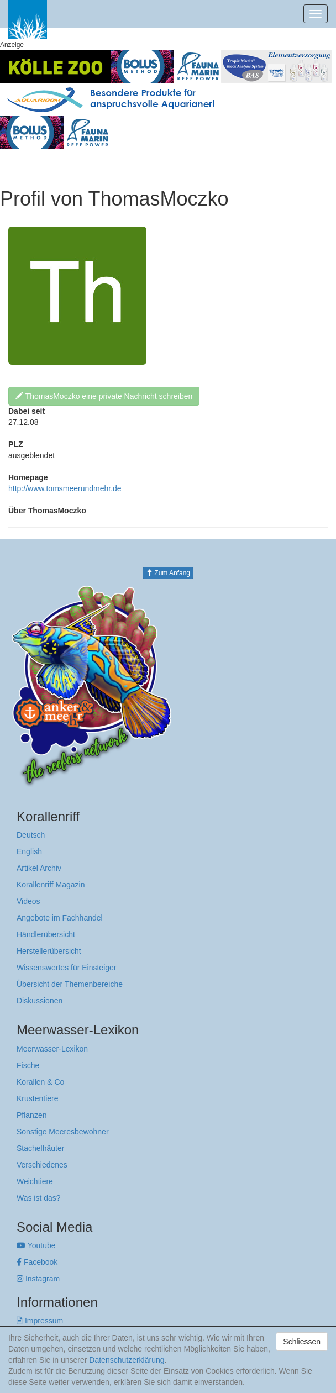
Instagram (38, 1278)
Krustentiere (37, 1098)
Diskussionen (39, 1000)
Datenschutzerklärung (126, 1359)
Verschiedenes (42, 1164)
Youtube (36, 1245)
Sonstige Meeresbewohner (63, 1131)
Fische (28, 1065)
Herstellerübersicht (49, 951)
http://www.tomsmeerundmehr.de (65, 488)
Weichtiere (35, 1181)
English (29, 851)
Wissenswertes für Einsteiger (67, 967)
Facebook (37, 1262)
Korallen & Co (40, 1081)
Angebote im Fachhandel (60, 917)
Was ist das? (39, 1198)
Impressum (40, 1320)
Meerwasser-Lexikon (52, 1048)
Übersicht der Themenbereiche (70, 984)
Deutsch (31, 834)
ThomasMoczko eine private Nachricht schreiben (103, 396)
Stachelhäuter (40, 1148)
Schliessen (302, 1341)
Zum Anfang (168, 573)
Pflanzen (31, 1115)
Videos (28, 901)
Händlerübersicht (46, 934)
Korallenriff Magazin (51, 884)
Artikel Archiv (39, 868)
